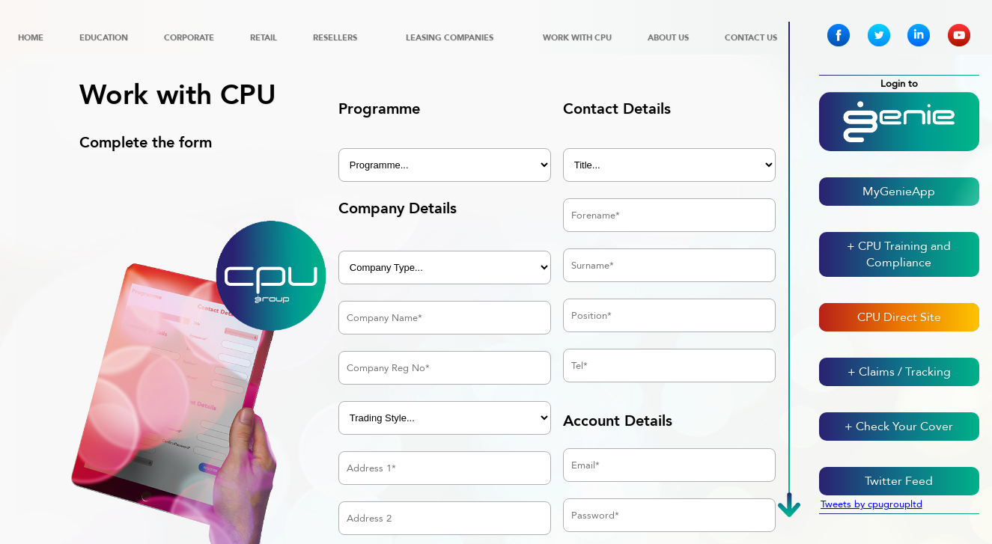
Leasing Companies (449, 37)
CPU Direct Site (899, 317)
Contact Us (751, 37)
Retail (263, 37)
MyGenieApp (898, 191)
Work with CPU (577, 37)
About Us (668, 37)
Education (103, 37)
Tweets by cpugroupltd (871, 504)
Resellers (335, 37)
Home (30, 37)
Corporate (189, 37)
